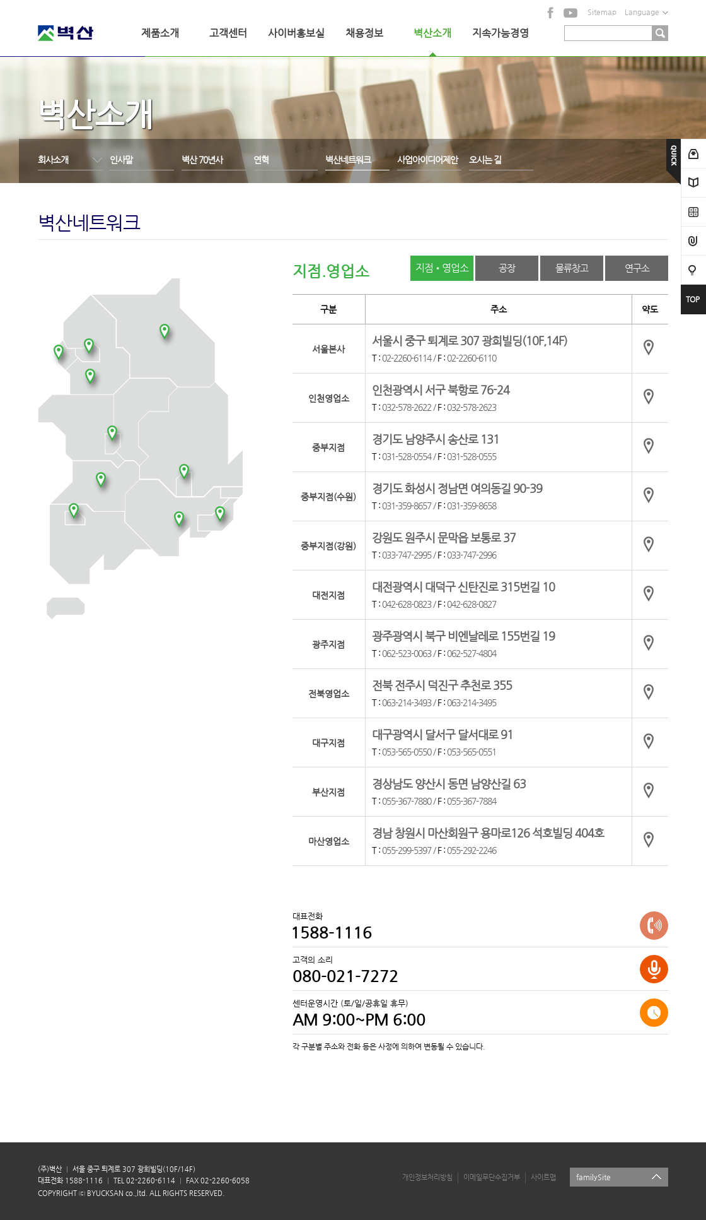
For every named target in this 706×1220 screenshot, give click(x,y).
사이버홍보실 (296, 33)
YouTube (570, 12)
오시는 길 (485, 160)
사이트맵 (543, 1177)
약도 (649, 347)
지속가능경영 (500, 33)
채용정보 (364, 33)
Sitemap (601, 12)
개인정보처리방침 (427, 1177)
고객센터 (228, 33)
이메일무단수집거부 (491, 1177)
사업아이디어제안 (427, 160)
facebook (550, 12)
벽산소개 (432, 33)
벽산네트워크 (348, 160)
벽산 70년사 (202, 160)
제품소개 (160, 33)
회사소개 (53, 160)
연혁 (261, 160)
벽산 (82, 33)
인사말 (121, 160)
